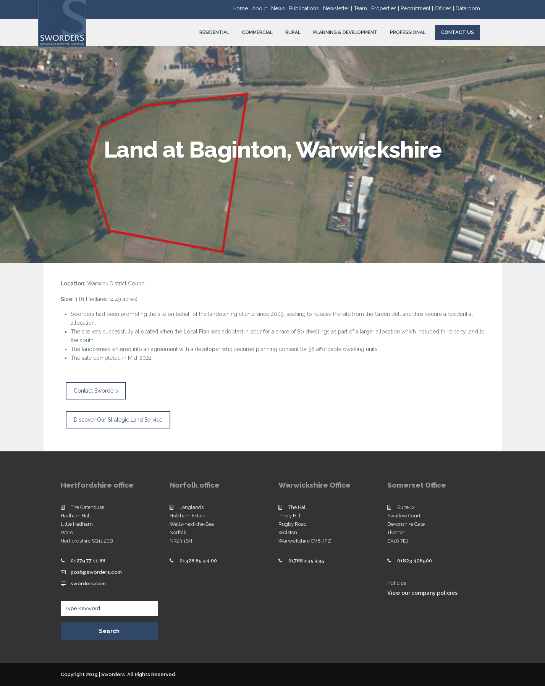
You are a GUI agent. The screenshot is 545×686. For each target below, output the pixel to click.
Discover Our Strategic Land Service (118, 420)
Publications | (306, 8)
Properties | (386, 8)
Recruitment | (418, 8)
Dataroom (468, 8)
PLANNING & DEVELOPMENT (345, 32)
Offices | (445, 8)
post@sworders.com (96, 572)
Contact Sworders (96, 391)
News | (280, 8)
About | (261, 8)
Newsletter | (338, 8)
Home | (242, 8)
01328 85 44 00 (198, 561)
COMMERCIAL (257, 32)
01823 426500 (414, 561)
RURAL (293, 32)
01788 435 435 (306, 561)
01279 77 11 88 (88, 561)
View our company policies (422, 593)
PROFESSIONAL (407, 32)
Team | (362, 8)
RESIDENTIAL (214, 32)
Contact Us (457, 32)
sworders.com (88, 583)
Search (109, 631)
